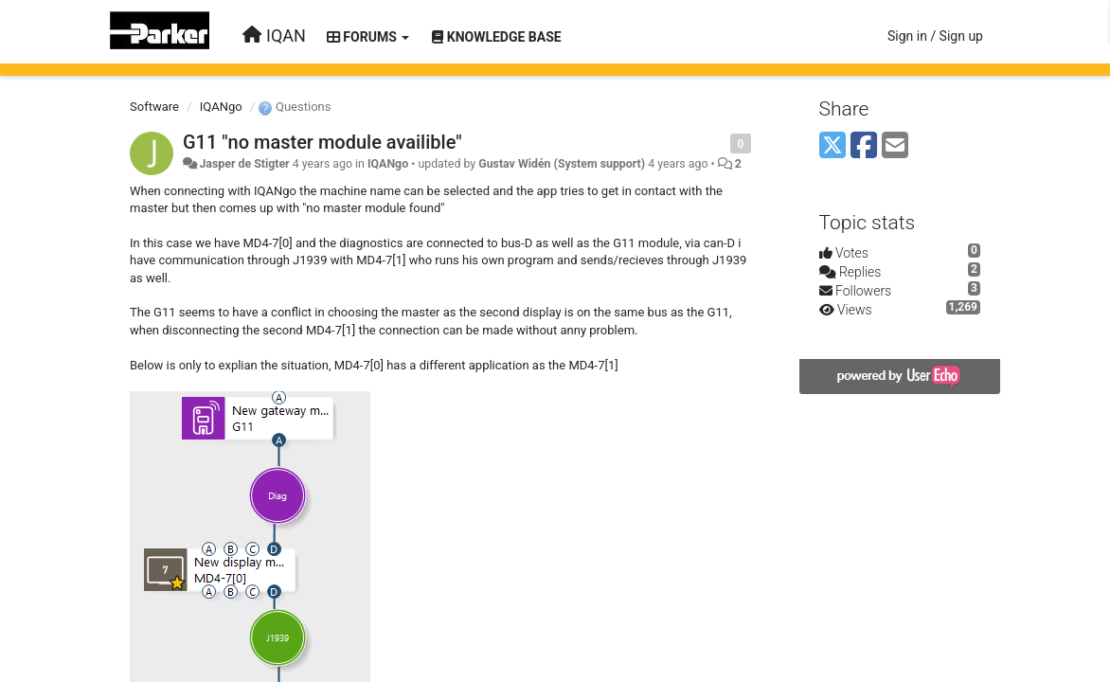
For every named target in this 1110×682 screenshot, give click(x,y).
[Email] (895, 146)
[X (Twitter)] (832, 146)
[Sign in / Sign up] (935, 36)
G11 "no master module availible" (322, 142)
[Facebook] (863, 146)
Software (154, 106)
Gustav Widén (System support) (561, 163)
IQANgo (221, 106)
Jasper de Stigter (244, 163)
